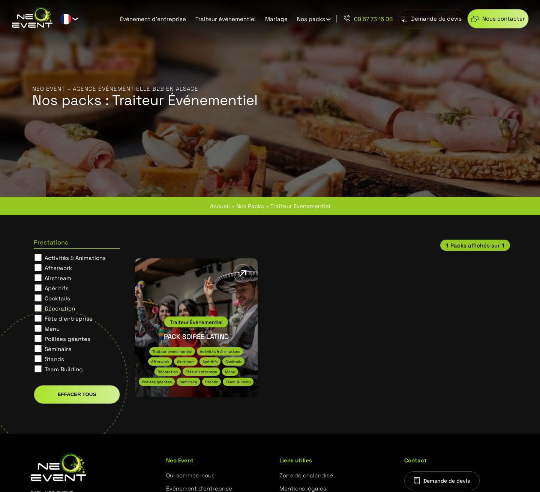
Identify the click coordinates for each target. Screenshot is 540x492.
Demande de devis (442, 480)
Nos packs (311, 18)
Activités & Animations (75, 257)
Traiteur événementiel (225, 18)
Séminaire (58, 348)
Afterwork (58, 268)
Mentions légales (302, 488)
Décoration (60, 308)
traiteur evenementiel (300, 206)
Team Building (64, 369)
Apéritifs (57, 288)
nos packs (250, 206)
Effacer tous (77, 394)
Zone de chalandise (306, 475)
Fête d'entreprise (69, 318)
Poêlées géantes (67, 338)
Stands (54, 359)
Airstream (58, 278)
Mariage (276, 18)
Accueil (220, 206)
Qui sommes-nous (190, 475)
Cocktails (57, 298)
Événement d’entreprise (153, 18)
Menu (52, 328)
